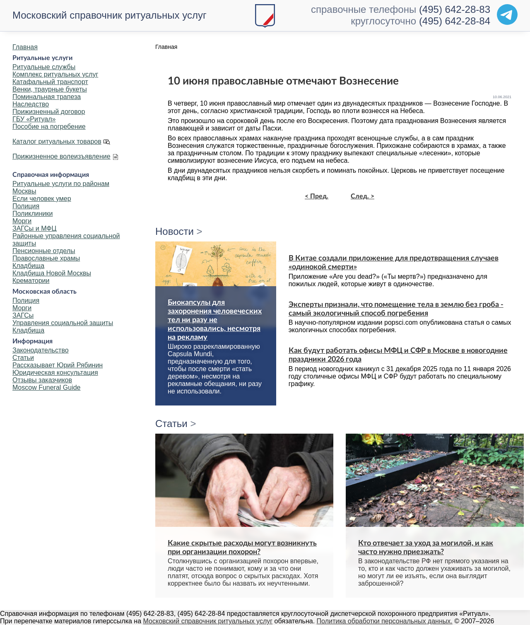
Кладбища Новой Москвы (51, 273)
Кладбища (28, 265)
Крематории (30, 280)
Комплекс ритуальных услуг (55, 74)
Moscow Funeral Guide (46, 387)
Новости (174, 231)
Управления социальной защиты (62, 322)
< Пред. (316, 196)
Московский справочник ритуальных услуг (109, 15)
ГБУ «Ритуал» (33, 119)
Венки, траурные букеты (49, 89)
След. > (362, 196)
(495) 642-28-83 (454, 9)
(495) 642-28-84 (454, 21)
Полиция (25, 206)
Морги (21, 220)
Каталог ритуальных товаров (56, 141)
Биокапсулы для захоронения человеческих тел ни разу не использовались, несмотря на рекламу (215, 320)
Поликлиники (32, 213)
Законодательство (40, 350)
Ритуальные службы (43, 66)
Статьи (23, 357)
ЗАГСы (23, 315)
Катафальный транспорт (50, 81)
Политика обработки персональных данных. (385, 621)
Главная (25, 47)
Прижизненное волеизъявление (61, 156)
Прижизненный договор (48, 111)
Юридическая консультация (55, 372)
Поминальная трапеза (46, 96)
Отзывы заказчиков (42, 380)
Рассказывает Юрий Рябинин (57, 365)
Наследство (30, 104)
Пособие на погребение (49, 126)
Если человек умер (41, 198)
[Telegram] (507, 14)
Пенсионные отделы (43, 250)
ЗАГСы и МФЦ (34, 228)
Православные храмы (46, 258)
